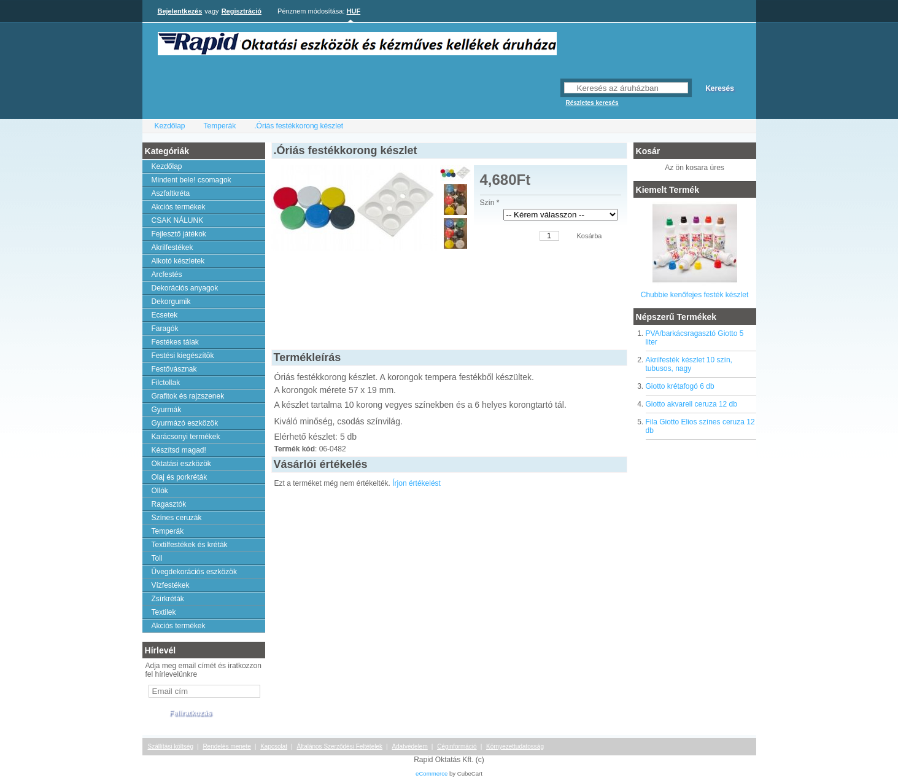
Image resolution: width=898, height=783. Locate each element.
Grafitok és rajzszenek (188, 396)
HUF (354, 11)
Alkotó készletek (178, 261)
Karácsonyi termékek (186, 436)
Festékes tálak (175, 342)
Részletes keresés (592, 102)
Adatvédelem (409, 746)
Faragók (165, 328)
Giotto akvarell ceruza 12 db (691, 404)
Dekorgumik (171, 301)
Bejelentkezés (180, 11)
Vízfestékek (171, 585)
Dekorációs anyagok (185, 288)
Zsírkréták (168, 598)
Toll (157, 558)
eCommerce (431, 773)
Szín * (490, 202)
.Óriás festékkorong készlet (298, 126)
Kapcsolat (273, 746)
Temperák (220, 126)
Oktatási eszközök (181, 463)
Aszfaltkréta (171, 193)
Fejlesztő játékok (179, 234)
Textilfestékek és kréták (190, 544)
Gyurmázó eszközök (185, 423)
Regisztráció (241, 11)
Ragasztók (169, 504)
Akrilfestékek (172, 247)
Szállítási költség (170, 746)
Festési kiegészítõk (183, 355)
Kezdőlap (170, 126)
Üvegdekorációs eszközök (194, 571)
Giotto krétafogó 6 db (680, 386)
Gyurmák (167, 409)
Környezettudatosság (515, 746)
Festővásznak (174, 369)
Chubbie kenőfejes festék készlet (694, 294)
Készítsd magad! (179, 450)
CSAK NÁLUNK (178, 220)
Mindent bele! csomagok (191, 180)
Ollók (160, 490)
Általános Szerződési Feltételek (339, 746)
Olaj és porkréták (179, 477)
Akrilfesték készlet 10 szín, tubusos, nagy (689, 364)
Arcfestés (167, 274)
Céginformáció (456, 746)
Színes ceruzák (177, 517)
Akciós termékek (179, 207)
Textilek (164, 612)
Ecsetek (165, 315)
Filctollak (166, 382)
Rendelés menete (226, 746)
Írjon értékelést (416, 483)
